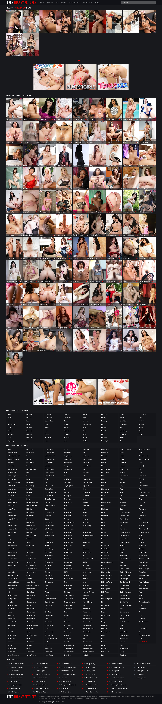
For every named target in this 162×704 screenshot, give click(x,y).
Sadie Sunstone (125, 542)
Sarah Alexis (124, 565)
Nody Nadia (105, 605)
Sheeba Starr (124, 602)
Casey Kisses (30, 582)
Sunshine (123, 655)
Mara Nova (86, 608)
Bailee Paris (11, 652)
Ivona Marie (67, 482)
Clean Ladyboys (41, 671)
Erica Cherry (49, 549)
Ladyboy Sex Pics (142, 671)
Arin (9, 592)
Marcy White (87, 615)
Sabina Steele (124, 539)
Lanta (84, 499)
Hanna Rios (48, 648)
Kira (84, 469)
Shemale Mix (141, 667)
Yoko (140, 615)
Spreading (123, 431)
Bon (27, 519)
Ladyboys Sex (141, 678)
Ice (65, 476)
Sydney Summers (144, 459)
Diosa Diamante (50, 499)
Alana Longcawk (13, 476)
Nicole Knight (105, 572)
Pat (102, 655)
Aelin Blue (11, 462)
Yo (140, 612)
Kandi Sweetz (68, 599)
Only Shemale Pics (92, 692)
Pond (121, 489)
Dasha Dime (49, 486)
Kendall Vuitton (69, 652)
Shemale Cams (87, 2)
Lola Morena (87, 569)
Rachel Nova (124, 519)
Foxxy (47, 592)
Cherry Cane (30, 608)
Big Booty (11, 441)
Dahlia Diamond (50, 459)
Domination (49, 421)
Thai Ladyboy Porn (42, 685)
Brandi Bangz (30, 522)
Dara (46, 482)
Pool (102, 424)
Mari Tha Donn (87, 622)
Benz (28, 499)
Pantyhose (104, 414)
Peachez (123, 462)
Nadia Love (104, 516)
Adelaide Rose (12, 452)
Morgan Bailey (106, 502)
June (65, 582)
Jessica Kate (68, 562)
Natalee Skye (105, 545)
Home (42, 2)
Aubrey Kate (12, 615)
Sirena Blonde (124, 615)
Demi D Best (49, 489)
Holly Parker (68, 459)
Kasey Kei (67, 615)
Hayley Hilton (49, 652)
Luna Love (86, 585)
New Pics (50, 2)
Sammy (122, 545)
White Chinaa (143, 585)
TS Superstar (115, 671)
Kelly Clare (67, 635)
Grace (47, 628)
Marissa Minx (87, 632)
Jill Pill (66, 572)
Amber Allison (12, 525)
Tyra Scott (142, 516)
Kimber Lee (86, 462)
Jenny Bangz (68, 552)
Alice (9, 499)
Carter (28, 575)
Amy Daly (11, 542)
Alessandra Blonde (14, 482)
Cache (28, 542)
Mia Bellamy (87, 655)
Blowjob (29, 427)
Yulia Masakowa (144, 622)
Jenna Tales (68, 545)
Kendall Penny (68, 648)
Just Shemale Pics (67, 664)
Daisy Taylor (49, 462)
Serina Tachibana (125, 592)
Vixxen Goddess (144, 575)
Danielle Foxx (49, 469)
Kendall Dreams (69, 645)
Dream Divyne (49, 512)
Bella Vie (29, 492)
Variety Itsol (142, 545)
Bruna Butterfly (31, 535)
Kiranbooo (86, 472)
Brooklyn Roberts (32, 529)
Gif (46, 608)
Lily (84, 545)
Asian (9, 417)
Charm (28, 599)
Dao (46, 479)
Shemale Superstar (17, 667)
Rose (121, 525)
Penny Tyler (124, 469)
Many (84, 605)
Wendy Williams (144, 582)
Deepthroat (49, 417)
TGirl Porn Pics (15, 692)
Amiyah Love (12, 532)
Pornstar (104, 427)
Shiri (121, 608)
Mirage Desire (105, 492)
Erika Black (48, 552)
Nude (84, 431)
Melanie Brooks (88, 648)
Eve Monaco (49, 582)
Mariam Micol (87, 625)
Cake (28, 549)
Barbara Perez (31, 469)
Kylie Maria (86, 492)
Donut (47, 509)
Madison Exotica (88, 589)
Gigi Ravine (48, 612)
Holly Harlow (68, 456)
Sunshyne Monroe (145, 449)
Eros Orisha (49, 562)
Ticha (140, 489)
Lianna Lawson (87, 532)
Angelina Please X (14, 559)
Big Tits (28, 417)
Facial (47, 427)
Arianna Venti (12, 585)
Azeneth (10, 642)
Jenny (66, 549)
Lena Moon (86, 522)
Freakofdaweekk (50, 599)
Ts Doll (141, 512)
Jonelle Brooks (68, 579)
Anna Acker (11, 572)
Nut (102, 618)
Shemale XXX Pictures (68, 667)
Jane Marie (67, 512)
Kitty (84, 476)
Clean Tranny (90, 667)
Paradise (104, 642)
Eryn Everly (48, 565)
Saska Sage (124, 579)
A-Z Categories (61, 2)
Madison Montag (88, 592)
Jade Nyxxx (67, 496)
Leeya (85, 512)
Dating (97, 2)
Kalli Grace (67, 592)
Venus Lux (142, 549)
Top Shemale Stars (117, 678)
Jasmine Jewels (69, 522)
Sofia (121, 628)
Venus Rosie (143, 552)
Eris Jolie (48, 559)
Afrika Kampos (12, 469)
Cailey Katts (30, 545)
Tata (140, 472)
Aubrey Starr (12, 618)
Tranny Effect (90, 671)
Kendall (66, 642)
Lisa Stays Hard (88, 559)
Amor (9, 535)
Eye (46, 589)
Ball (27, 456)
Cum (28, 441)
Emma (47, 539)
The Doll (141, 479)
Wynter (141, 599)
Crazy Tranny (90, 664)
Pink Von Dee (124, 476)
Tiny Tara (142, 502)
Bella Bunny (30, 486)
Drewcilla (48, 516)
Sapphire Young (125, 559)
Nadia (103, 512)
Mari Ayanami (87, 618)
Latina (85, 414)
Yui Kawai (142, 618)
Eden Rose (48, 522)
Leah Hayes (86, 506)
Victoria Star (143, 565)
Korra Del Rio (87, 479)
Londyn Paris (87, 572)
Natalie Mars (105, 555)
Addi (9, 449)
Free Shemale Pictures (144, 664)
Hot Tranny (64, 678)
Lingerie (85, 421)
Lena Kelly (86, 519)
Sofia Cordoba (124, 632)
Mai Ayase (86, 595)
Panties (85, 441)
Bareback (11, 431)
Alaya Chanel (12, 479)
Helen (66, 449)
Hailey (47, 645)
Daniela (47, 466)
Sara (121, 562)
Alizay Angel (12, 509)
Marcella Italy (87, 612)
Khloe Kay (86, 449)
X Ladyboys (140, 674)
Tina (140, 499)
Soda (121, 625)
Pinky (122, 479)
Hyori (65, 472)
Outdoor (85, 437)
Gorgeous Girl (49, 625)
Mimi (103, 476)
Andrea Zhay (12, 549)
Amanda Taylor (13, 519)
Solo (121, 427)
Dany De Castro (50, 476)
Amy (9, 539)
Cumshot (48, 414)
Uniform (141, 424)
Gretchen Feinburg (51, 638)
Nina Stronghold (106, 599)
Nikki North (104, 585)
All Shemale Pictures (17, 664)
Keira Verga (67, 632)
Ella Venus (48, 529)
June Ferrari (68, 585)
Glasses (66, 424)
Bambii (28, 466)
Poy (121, 499)
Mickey (103, 459)
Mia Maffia (104, 452)
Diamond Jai (49, 496)
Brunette (29, 434)
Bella (28, 479)
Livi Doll (85, 562)
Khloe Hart (67, 655)
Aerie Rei (11, 466)
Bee (27, 472)
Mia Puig (104, 456)
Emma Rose (49, 542)
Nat (102, 542)
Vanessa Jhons (144, 532)
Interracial (67, 434)
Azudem (10, 645)
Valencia (141, 519)
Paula (122, 456)
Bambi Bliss (30, 462)
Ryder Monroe (124, 535)
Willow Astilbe (143, 589)
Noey (103, 608)
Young (141, 434)
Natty (103, 565)
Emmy (47, 545)
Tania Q (141, 466)
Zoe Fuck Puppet (144, 635)
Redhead (104, 437)
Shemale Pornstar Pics (68, 674)
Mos (102, 506)
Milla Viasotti (105, 469)
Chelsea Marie (31, 602)
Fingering (48, 437)
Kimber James (87, 459)
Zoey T (141, 638)
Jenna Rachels (68, 542)
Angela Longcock (13, 552)
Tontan (141, 506)
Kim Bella (86, 456)
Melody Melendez (88, 652)
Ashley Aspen (12, 595)
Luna (84, 582)
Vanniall (141, 542)
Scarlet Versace (125, 585)
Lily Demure (86, 549)
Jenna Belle (67, 532)
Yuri (140, 625)
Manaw (85, 599)
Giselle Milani (49, 622)
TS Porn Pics (15, 671)
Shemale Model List (92, 688)
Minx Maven (105, 489)
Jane (65, 509)
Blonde (28, 424)
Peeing (103, 417)
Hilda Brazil (67, 452)
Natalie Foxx (105, 552)
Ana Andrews (12, 545)
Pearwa (122, 466)
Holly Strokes (68, 462)
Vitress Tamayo (144, 569)
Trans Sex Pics (66, 681)
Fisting (47, 441)
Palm (103, 635)
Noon (103, 612)
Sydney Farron (143, 456)
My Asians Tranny (117, 692)
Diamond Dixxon (50, 492)
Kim (84, 452)
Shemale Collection (42, 688)
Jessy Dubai (68, 569)
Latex (65, 441)
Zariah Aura (143, 628)
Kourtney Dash (87, 482)
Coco (28, 648)
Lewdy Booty (87, 525)
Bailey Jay (29, 449)
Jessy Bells (67, 565)
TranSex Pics (65, 688)
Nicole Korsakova (106, 575)
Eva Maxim (48, 575)
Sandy (122, 552)
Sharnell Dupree (125, 599)
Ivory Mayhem (68, 486)
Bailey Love (30, 452)
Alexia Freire (12, 492)
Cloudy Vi (29, 645)
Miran (103, 496)
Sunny (122, 652)
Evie (46, 585)
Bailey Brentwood (13, 655)
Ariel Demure (12, 589)
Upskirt (141, 427)
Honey (66, 466)
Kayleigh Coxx (68, 628)
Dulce (47, 519)
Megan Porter (87, 642)
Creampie (29, 437)
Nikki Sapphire (106, 589)
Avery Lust (11, 638)
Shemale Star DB (91, 681)
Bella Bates (30, 482)
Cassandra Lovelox (32, 585)
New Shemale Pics (92, 678)
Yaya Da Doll (143, 608)
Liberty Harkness (88, 535)
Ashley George (12, 599)
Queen (122, 509)
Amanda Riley (12, 516)
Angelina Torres (13, 562)
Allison (10, 512)
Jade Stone (67, 499)
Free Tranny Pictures (52, 702)
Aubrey (10, 612)
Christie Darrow (31, 622)
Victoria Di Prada (144, 559)
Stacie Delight (124, 648)
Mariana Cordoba (88, 628)
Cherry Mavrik (30, 612)
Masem (85, 635)
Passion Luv (105, 652)
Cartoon (29, 579)
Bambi (28, 459)
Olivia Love (104, 628)
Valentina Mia (143, 522)
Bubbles (29, 539)
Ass (9, 421)
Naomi (103, 532)
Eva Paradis (49, 579)
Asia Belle (11, 602)
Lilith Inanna (86, 542)
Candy (28, 555)
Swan (140, 452)
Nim (102, 595)
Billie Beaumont (31, 506)
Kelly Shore (67, 638)
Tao (140, 469)
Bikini (28, 421)
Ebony (47, 424)
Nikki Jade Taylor (106, 582)
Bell (27, 476)
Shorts (122, 414)
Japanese (67, 437)
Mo (102, 499)
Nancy (103, 525)
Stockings (123, 434)
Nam (102, 519)
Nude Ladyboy (90, 674)
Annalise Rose (12, 579)
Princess (123, 506)
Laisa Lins (86, 496)
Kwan (84, 489)
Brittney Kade (30, 525)
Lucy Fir (85, 579)
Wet (140, 431)
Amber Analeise (13, 529)
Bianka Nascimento (32, 502)
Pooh (121, 492)
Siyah (122, 618)
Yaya (140, 605)
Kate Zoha (67, 622)
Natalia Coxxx (105, 549)
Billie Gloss (29, 509)
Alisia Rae (11, 506)
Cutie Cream (49, 449)
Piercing (104, 421)
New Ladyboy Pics (42, 664)
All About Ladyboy (117, 681)
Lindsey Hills (87, 552)
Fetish (47, 434)
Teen (121, 441)
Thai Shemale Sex (67, 671)
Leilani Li (85, 516)
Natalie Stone (105, 559)
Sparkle (122, 642)
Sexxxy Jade (124, 595)
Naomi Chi (104, 535)
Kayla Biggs (67, 625)
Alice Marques (12, 502)
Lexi (84, 529)
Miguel (103, 462)
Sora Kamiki (124, 638)
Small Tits (123, 424)
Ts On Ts (141, 421)
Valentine (142, 525)
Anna (9, 569)
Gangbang (67, 417)
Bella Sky (29, 489)
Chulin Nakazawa (32, 625)
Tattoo (122, 437)
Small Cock (123, 421)
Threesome (142, 414)
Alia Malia (11, 496)
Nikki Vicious (105, 592)
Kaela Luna (67, 589)
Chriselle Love (30, 618)
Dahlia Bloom (49, 452)
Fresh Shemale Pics (117, 667)
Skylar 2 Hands (125, 622)
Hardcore (67, 427)
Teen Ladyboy (116, 674)
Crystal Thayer (31, 655)
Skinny (122, 417)
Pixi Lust (122, 482)
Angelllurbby (12, 565)
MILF (84, 427)
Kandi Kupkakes (69, 595)
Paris (103, 645)
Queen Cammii (125, 512)
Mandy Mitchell (87, 602)
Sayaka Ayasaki (125, 582)
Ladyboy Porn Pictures (118, 685)
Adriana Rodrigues (14, 459)
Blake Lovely (30, 516)
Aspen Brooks (12, 605)
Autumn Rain (12, 625)
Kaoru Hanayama (69, 602)
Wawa (141, 579)
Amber (10, 522)
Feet (46, 431)
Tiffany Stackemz (145, 492)
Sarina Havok (124, 569)
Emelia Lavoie (49, 535)
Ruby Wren (123, 529)
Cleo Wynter (30, 642)
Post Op (104, 431)
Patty (122, 452)
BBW (9, 437)
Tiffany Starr (143, 496)
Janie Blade (67, 516)
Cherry (28, 605)
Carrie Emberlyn (31, 572)
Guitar (47, 642)
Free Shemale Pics (42, 667)
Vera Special (143, 555)
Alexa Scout (12, 489)
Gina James (49, 615)
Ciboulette (29, 628)
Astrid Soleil (11, 608)
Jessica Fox (67, 559)
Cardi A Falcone (31, 559)
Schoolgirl (104, 441)
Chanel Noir (30, 592)
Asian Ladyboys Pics (17, 674)
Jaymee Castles (69, 529)
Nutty (103, 622)
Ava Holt (10, 632)
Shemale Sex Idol (92, 685)
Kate (65, 618)
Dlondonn (48, 502)
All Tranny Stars (66, 692)
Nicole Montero (106, 579)
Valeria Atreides (144, 529)
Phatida (122, 472)
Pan (102, 638)
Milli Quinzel (105, 472)
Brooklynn (29, 532)
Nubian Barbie (105, 615)
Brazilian (29, 431)
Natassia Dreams (107, 562)
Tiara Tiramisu (143, 486)
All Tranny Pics (15, 681)
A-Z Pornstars (74, 2)
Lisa (84, 555)
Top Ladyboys (40, 681)
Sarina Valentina (125, 572)
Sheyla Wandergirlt (126, 605)
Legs (84, 417)
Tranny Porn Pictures (43, 674)
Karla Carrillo (68, 608)
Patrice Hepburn (125, 449)
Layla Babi (86, 502)
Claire (28, 638)
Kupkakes (86, 486)
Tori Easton (142, 509)
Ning (102, 602)
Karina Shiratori (69, 605)
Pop (121, 496)
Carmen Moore (31, 565)
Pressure (123, 502)
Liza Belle (86, 565)
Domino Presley (50, 506)
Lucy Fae (85, 575)
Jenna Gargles (68, 539)
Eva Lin (47, 572)
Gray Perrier (49, 635)
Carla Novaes (30, 562)
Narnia (103, 539)
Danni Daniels (49, 472)
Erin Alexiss (49, 555)
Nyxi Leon (104, 625)
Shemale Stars (16, 688)
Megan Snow (87, 645)
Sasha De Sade (125, 575)
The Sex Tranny (116, 664)
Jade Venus (68, 502)
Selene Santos (125, 589)
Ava (9, 628)
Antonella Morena (13, 582)
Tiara (140, 482)
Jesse (66, 555)
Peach (122, 459)
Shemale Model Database (119, 688)
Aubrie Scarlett (13, 622)
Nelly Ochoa (105, 569)
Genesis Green (50, 602)
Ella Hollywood (49, 525)
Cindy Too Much (31, 635)
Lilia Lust (85, 539)
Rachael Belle (124, 516)
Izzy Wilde (67, 492)
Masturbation (87, 424)
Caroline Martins (31, 569)
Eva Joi (47, 569)
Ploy (121, 486)
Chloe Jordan (30, 615)
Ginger (47, 618)
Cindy (28, 632)
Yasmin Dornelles (144, 602)
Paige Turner (105, 632)
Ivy (65, 489)
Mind (103, 479)
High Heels (67, 431)
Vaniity (141, 535)
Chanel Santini (31, 595)
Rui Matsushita (125, 532)
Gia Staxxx (48, 605)
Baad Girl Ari (12, 648)
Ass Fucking (11, 424)
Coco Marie (30, 652)
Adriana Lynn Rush (14, 456)
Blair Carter (30, 512)
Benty (28, 496)
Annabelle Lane (13, 575)
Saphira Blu (123, 555)
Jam (65, 506)
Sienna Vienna (124, 612)
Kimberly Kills (87, 466)
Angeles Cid (11, 555)
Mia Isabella (105, 449)
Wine (140, 592)
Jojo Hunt (67, 575)
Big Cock (29, 414)
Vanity (141, 539)
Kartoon (66, 612)
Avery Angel (12, 635)
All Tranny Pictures (42, 692)
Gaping (66, 421)
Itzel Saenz (67, 479)
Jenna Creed (68, 535)
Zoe (140, 632)
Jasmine (67, 519)
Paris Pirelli (104, 648)
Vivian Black (143, 572)
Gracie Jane (49, 632)
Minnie (103, 482)
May (84, 638)
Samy (122, 549)
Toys (140, 417)
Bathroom (11, 434)
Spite (121, 645)
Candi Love (30, 552)
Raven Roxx (124, 522)
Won (140, 595)
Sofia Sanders (124, 635)
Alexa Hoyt (11, 486)
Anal (9, 414)
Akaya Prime (12, 472)
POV (102, 434)
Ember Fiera (49, 532)
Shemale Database (17, 678)
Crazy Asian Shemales (68, 685)
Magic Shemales (16, 685)
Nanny (103, 529)
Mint (102, 486)
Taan (140, 462)
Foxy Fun (48, 595)
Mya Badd (104, 509)
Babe (9, 427)
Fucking (66, 414)
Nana (103, 522)
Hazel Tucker (49, 655)
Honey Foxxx (68, 469)
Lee (84, 509)
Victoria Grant (143, 562)
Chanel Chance (31, 589)
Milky (103, 466)
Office (84, 434)
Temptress (142, 476)
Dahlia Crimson (50, 456)
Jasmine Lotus (68, 525)
